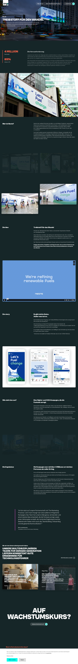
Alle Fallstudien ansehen (67, 557)
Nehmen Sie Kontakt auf (38, 624)
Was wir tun (40, 3)
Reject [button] (22, 659)
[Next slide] (68, 162)
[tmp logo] (5, 2)
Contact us (68, 3)
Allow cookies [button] (12, 659)
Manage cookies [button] (10, 655)
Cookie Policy (48, 653)
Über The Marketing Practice (53, 3)
